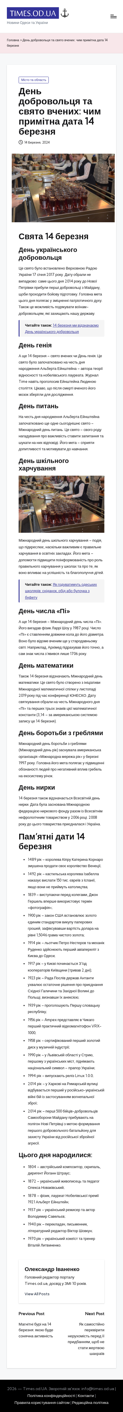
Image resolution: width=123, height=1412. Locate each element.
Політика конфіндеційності (51, 1395)
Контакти (86, 1395)
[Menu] (113, 16)
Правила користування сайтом (42, 1402)
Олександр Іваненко (52, 1269)
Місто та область (33, 80)
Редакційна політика (90, 1402)
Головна (13, 40)
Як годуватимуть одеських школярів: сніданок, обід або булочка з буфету (61, 591)
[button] (37, 1294)
